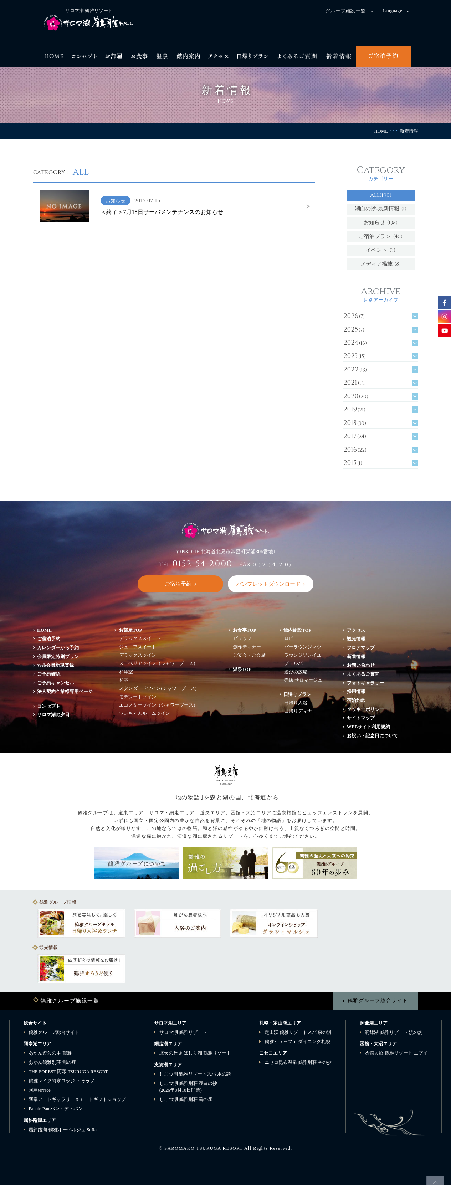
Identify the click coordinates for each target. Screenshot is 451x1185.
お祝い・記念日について (372, 735)
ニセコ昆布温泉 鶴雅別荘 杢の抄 (298, 1062)
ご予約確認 (48, 674)
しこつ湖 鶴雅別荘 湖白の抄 (188, 1087)
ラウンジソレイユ (302, 655)
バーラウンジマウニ (305, 647)
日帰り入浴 (295, 703)
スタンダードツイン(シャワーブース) (157, 688)
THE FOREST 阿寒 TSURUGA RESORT (68, 1071)
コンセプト (48, 706)
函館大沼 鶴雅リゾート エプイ (396, 1053)
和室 (123, 680)
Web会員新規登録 (55, 665)
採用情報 (356, 691)
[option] (81, 923)
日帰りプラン (297, 694)
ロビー (291, 638)
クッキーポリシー (365, 709)
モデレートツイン (137, 696)
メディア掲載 (380, 264)
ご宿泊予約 (48, 638)
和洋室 (126, 671)
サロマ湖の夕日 (53, 714)
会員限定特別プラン (58, 656)
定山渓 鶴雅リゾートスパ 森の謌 (298, 1032)
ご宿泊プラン (381, 236)
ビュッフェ (244, 638)
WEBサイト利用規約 (368, 726)
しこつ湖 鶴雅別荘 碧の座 (186, 1099)
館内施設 (297, 630)
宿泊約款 (356, 700)
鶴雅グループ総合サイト (378, 1000)
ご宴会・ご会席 (249, 655)
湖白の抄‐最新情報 (381, 208)
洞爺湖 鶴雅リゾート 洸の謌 (394, 1032)
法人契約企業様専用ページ (65, 691)
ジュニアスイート (137, 647)
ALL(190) (380, 195)
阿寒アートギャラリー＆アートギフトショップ (77, 1099)
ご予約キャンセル (55, 683)
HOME (381, 131)
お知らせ (381, 222)
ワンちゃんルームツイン (144, 713)
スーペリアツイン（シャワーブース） (158, 663)
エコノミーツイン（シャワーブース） (158, 705)
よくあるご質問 (363, 674)
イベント (380, 250)
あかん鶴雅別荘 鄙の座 (52, 1062)
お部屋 (130, 630)
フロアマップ (363, 647)
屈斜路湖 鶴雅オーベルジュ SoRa (63, 1129)
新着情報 (356, 656)
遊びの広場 (295, 671)
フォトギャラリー (365, 683)
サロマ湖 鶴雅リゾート (183, 1032)
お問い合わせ (361, 665)
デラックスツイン (137, 655)
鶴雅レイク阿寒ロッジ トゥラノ (61, 1080)
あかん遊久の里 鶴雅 (50, 1053)
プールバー (295, 663)
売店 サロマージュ (303, 680)
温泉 (242, 669)
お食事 (244, 630)
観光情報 (356, 638)
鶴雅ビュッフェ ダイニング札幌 (297, 1041)
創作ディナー (247, 647)
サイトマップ (361, 717)
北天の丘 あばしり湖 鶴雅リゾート (195, 1053)
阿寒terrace (39, 1090)
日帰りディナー (300, 711)
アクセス (356, 630)
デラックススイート (140, 638)
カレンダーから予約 (58, 647)
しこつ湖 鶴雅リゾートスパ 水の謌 (195, 1074)
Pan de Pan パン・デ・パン (56, 1108)
